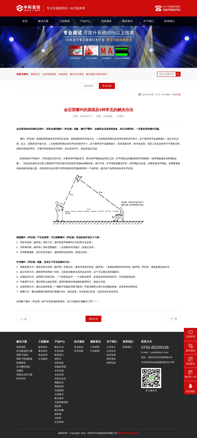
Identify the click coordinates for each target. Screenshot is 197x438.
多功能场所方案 (24, 351)
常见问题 (106, 85)
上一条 (23, 319)
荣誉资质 (111, 358)
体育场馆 (21, 347)
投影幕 (58, 414)
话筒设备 (59, 362)
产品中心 (85, 21)
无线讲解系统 (61, 402)
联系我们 (169, 21)
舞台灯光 (59, 347)
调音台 (58, 358)
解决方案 (43, 21)
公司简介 (111, 347)
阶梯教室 (21, 362)
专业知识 (88, 85)
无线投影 (59, 390)
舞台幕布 (59, 398)
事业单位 (42, 351)
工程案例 (64, 21)
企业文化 (111, 351)
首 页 (158, 94)
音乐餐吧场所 (23, 366)
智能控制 (59, 386)
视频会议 (59, 382)
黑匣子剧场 (22, 355)
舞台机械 (59, 410)
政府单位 (42, 347)
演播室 (19, 370)
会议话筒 (59, 374)
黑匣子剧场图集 (24, 358)
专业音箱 (59, 351)
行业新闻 (94, 351)
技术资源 (111, 355)
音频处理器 (60, 366)
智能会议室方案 (24, 374)
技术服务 (106, 21)
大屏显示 (59, 394)
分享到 (120, 116)
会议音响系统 (49, 74)
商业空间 (21, 378)
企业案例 (42, 358)
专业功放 (59, 370)
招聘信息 (111, 362)
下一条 (173, 319)
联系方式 (146, 341)
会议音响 (59, 422)
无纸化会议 (60, 378)
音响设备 (63, 74)
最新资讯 (127, 21)
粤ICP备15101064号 (128, 433)
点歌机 (58, 418)
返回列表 (93, 319)
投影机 (58, 406)
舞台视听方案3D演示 (96, 74)
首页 (25, 21)
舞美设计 (35, 74)
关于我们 (148, 21)
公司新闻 (94, 347)
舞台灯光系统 (77, 74)
